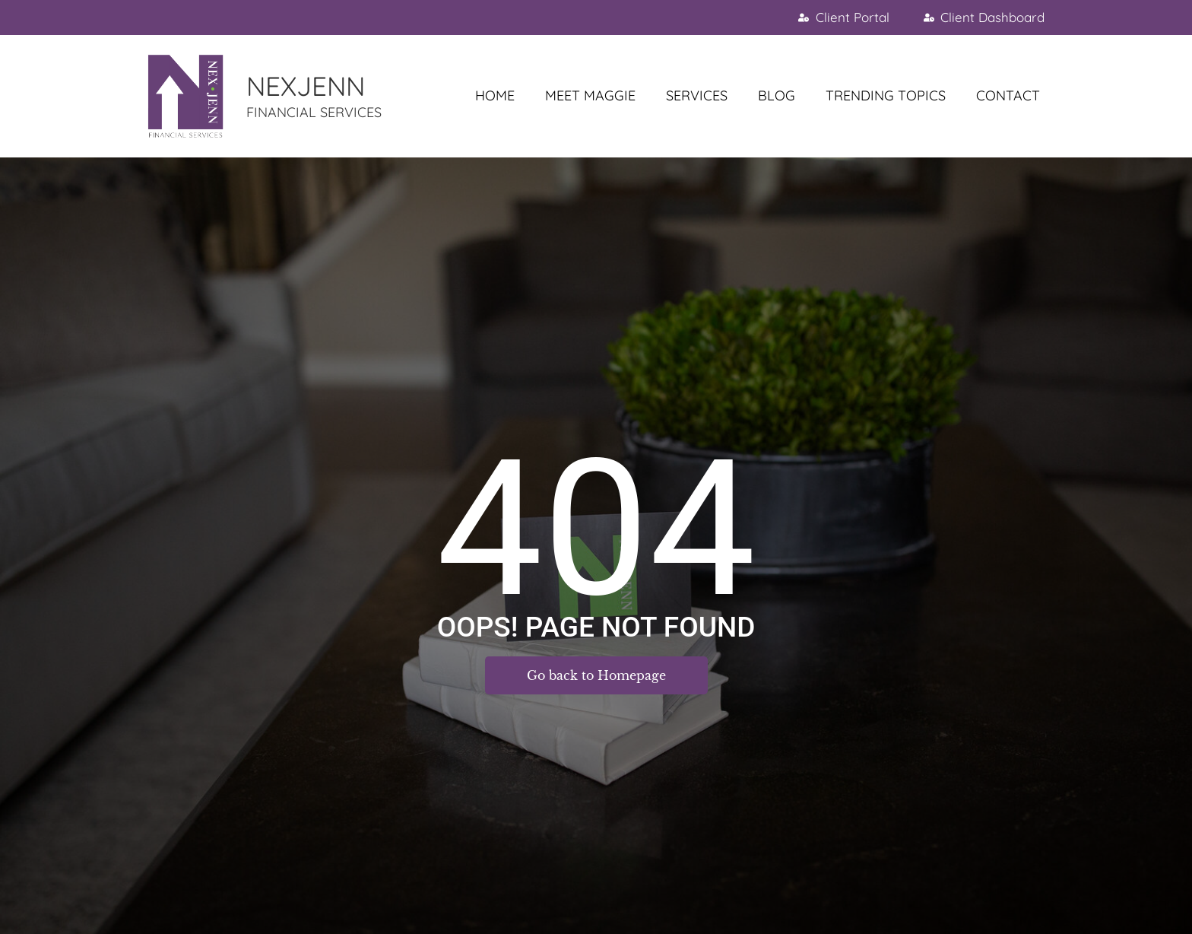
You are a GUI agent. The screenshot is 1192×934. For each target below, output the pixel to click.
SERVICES (697, 95)
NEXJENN (305, 86)
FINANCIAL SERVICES (314, 112)
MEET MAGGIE (590, 95)
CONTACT (1008, 95)
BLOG (776, 95)
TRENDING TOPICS (886, 95)
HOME (495, 95)
